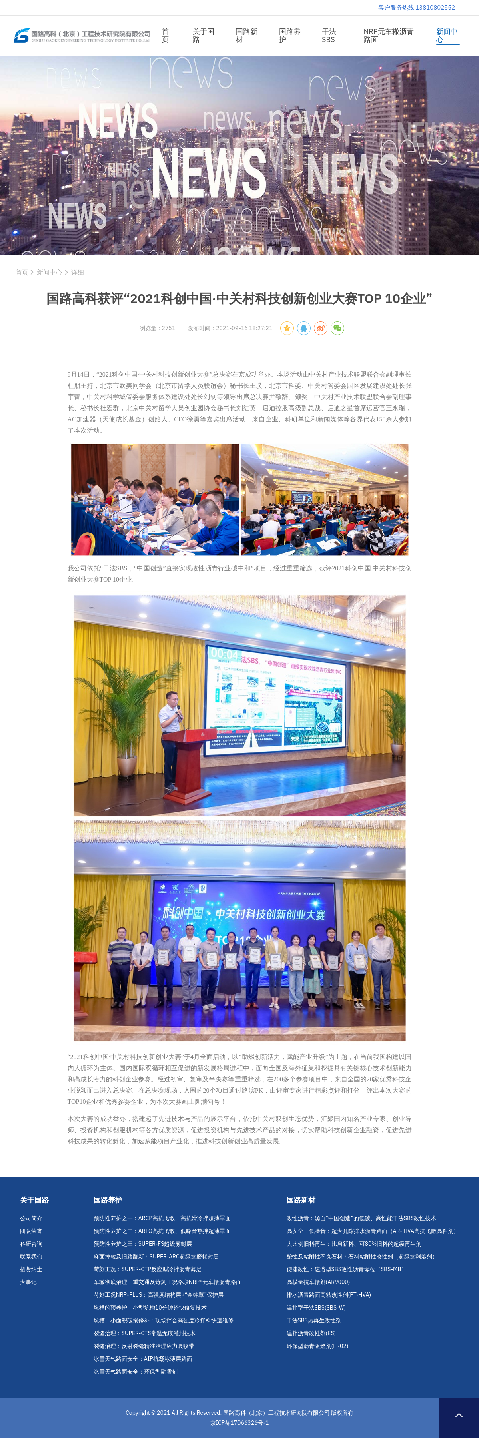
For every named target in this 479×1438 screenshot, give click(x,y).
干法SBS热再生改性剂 (314, 1320)
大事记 (28, 1282)
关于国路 (203, 35)
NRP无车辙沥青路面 (389, 35)
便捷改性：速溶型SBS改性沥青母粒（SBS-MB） (347, 1269)
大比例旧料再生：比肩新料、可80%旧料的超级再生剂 (354, 1243)
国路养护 (290, 35)
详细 (77, 272)
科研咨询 (31, 1243)
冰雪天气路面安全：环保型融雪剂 (136, 1371)
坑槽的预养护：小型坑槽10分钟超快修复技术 (150, 1307)
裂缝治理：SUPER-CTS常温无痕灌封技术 (145, 1333)
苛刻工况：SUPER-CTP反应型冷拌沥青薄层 (148, 1269)
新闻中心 (447, 35)
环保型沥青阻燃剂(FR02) (318, 1346)
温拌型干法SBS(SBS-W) (316, 1307)
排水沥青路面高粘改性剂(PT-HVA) (329, 1294)
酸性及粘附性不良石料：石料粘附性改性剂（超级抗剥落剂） (362, 1256)
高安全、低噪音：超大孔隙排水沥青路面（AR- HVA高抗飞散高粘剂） (373, 1231)
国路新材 (246, 35)
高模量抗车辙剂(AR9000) (318, 1282)
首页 (165, 35)
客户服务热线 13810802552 (416, 7)
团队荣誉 (31, 1231)
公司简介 (31, 1218)
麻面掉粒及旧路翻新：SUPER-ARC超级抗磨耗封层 (156, 1256)
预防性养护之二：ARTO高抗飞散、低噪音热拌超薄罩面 (162, 1231)
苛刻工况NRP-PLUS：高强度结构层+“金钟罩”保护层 (159, 1294)
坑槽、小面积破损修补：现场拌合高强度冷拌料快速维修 (164, 1320)
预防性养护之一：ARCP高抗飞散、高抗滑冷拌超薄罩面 (162, 1218)
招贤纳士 (31, 1269)
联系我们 (31, 1256)
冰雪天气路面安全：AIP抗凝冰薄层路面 (143, 1358)
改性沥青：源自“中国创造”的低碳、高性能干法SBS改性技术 (362, 1218)
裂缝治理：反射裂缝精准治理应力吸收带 (144, 1346)
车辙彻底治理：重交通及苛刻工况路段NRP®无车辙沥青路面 (168, 1282)
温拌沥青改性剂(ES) (311, 1333)
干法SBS (329, 35)
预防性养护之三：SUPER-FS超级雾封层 (143, 1243)
